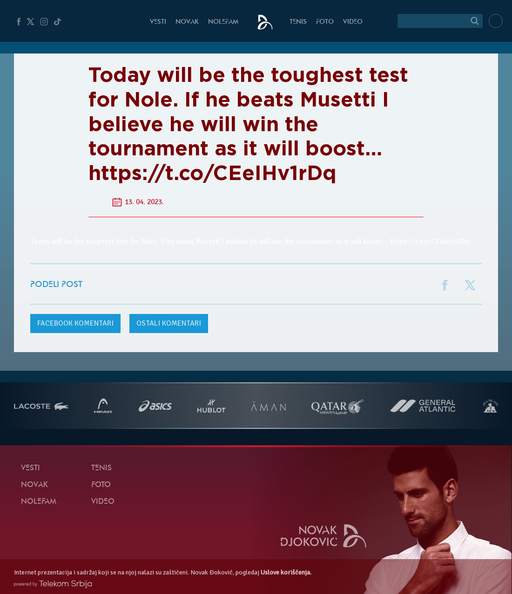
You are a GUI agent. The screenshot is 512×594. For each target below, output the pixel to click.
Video (353, 22)
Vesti (158, 22)
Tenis (298, 22)
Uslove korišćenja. (286, 572)
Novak (187, 22)
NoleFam (223, 22)
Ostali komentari (168, 323)
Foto (325, 22)
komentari (75, 323)
